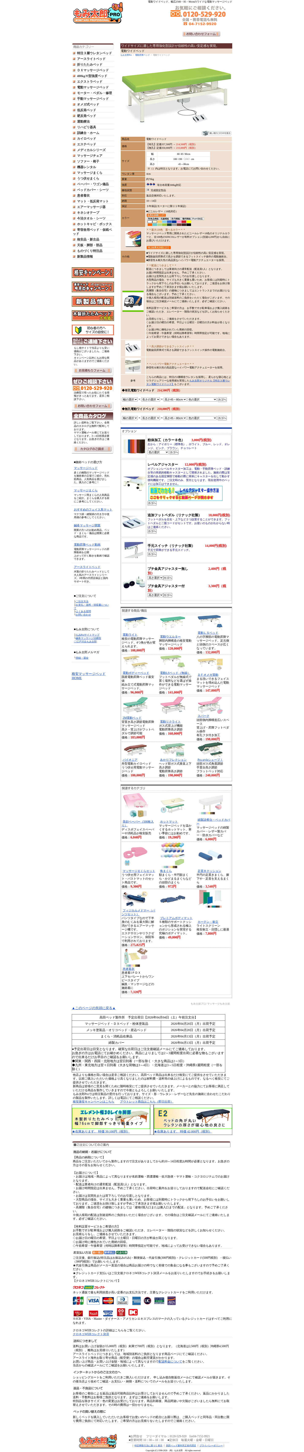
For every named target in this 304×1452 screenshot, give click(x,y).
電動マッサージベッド (93, 87)
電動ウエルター (170, 636)
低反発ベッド (86, 110)
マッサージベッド (86, 468)
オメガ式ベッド (88, 104)
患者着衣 (83, 195)
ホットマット (169, 821)
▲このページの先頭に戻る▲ (94, 1008)
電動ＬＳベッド (208, 632)
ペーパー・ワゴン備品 (93, 184)
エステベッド (86, 144)
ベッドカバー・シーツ (93, 190)
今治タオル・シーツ (91, 218)
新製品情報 (85, 256)
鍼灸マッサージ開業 (87, 525)
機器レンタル (86, 167)
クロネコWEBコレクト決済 (91, 1334)
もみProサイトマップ (88, 634)
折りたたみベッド (89, 64)
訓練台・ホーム (88, 133)
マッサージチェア (89, 155)
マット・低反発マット (93, 201)
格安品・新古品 (88, 239)
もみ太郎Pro (126, 55)
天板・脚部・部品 (89, 245)
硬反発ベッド (86, 116)
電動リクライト (170, 721)
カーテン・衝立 (208, 921)
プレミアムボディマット (176, 918)
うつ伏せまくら (88, 178)
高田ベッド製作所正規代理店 (181, 1445)
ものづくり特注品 (89, 251)
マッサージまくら (89, 172)
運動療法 (83, 121)
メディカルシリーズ (91, 150)
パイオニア (130, 759)
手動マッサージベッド (93, 98)
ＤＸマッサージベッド (93, 70)
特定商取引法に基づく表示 (148, 1445)
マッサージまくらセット (139, 871)
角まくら (166, 871)
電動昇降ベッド (142, 55)
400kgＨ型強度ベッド (92, 76)
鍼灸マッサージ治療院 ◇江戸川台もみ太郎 (87, 640)
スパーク (203, 716)
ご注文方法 (82, 601)
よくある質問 (83, 611)
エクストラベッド (89, 81)
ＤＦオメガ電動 (208, 674)
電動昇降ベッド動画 (87, 544)
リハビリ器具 (86, 127)
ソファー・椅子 (88, 161)
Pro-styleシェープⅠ (210, 759)
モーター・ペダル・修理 (94, 93)
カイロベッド (86, 138)
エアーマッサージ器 (91, 207)
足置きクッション (209, 871)
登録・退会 (82, 657)
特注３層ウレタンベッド (94, 53)
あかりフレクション (173, 759)
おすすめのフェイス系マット (93, 509)
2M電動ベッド (132, 717)
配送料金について (170, 1361)
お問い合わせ (83, 614)
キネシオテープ (88, 212)
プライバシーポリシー (211, 1445)
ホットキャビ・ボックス (94, 224)
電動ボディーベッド (136, 673)
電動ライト (130, 634)
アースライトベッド (91, 59)
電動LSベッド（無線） (175, 673)
